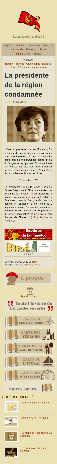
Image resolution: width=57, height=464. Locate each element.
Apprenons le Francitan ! (34, 417)
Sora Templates (18, 265)
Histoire (20, 64)
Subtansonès (23, 53)
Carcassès (34, 45)
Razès (42, 49)
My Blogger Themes (33, 265)
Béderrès (20, 45)
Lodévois (48, 45)
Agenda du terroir (30, 296)
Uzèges (37, 53)
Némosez (31, 49)
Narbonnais (17, 49)
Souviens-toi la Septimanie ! (36, 402)
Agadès (8, 45)
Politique (15, 102)
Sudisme (33, 261)
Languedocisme (38, 67)
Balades (46, 64)
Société (23, 67)
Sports (13, 67)
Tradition (9, 64)
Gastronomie (33, 64)
